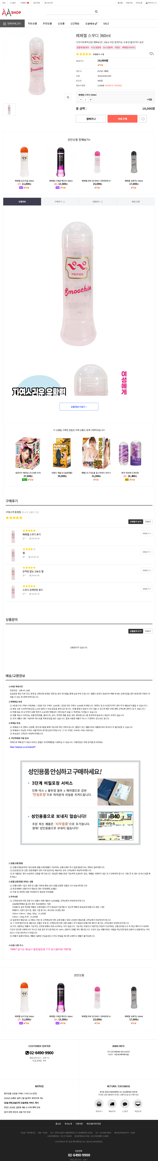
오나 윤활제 (107, 47)
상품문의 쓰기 (135, 631)
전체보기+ (84, 140)
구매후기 (24, 2)
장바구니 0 (151, 2)
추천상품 (47, 23)
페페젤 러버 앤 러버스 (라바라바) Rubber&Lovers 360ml (105, 180)
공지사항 (36, 2)
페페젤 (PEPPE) (128, 47)
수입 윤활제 (96, 47)
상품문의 (97, 201)
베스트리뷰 (48, 2)
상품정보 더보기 (79, 406)
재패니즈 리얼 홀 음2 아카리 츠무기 (96, 472)
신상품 (61, 23)
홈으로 (58, 1123)
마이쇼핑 (139, 2)
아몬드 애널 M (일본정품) (62, 472)
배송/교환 (136, 201)
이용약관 (79, 1123)
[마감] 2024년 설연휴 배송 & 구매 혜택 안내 (22, 1107)
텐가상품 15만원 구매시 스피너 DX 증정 (20, 1093)
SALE (106, 23)
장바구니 (91, 119)
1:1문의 (13, 2)
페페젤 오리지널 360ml (24, 180)
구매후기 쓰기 (135, 521)
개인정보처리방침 (93, 1123)
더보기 (148, 521)
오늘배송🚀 (91, 23)
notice (39, 1086)
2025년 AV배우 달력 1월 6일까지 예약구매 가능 (23, 1098)
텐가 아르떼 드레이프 (130, 472)
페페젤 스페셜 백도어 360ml (61, 180)
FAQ (3, 2)
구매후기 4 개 (98, 54)
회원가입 (129, 2)
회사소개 (68, 1123)
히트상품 (32, 23)
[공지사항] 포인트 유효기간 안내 (17, 1111)
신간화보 (74, 23)
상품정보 (22, 201)
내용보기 (147, 533)
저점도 (117, 47)
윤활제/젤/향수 (83, 47)
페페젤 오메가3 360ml (134, 180)
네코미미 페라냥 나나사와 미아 (28, 472)
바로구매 (122, 119)
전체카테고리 (12, 24)
